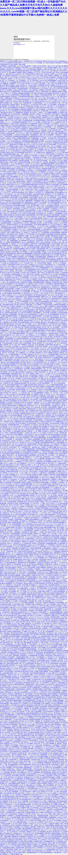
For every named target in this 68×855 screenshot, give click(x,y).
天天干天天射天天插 (8, 735)
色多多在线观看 (4, 665)
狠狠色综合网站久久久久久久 (32, 320)
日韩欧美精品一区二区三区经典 (27, 737)
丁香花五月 (10, 674)
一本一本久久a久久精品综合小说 (57, 468)
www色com (9, 641)
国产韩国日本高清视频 (47, 439)
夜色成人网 (23, 87)
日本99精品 (60, 431)
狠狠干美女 (6, 533)
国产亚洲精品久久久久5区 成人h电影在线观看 (49, 836)
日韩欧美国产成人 (33, 130)
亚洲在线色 (53, 511)
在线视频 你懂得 (50, 386)
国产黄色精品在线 (6, 638)
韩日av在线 (3, 452)
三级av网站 (26, 276)
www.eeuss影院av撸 (44, 580)
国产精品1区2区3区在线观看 (22, 730)
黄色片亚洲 (39, 215)
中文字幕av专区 (15, 549)
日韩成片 (2, 812)
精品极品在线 (11, 839)
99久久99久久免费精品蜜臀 (55, 644)
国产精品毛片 (49, 529)
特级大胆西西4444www (21, 796)
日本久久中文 (34, 381)
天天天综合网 (39, 346)
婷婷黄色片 (4, 79)
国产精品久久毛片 (44, 378)
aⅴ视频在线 (8, 851)
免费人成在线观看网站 (16, 617)
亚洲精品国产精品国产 (34, 695)
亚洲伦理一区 (50, 421)
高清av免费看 (31, 567)
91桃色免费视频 (43, 671)
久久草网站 (48, 702)
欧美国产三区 (57, 186)
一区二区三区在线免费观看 (24, 280)
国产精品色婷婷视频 (5, 516)
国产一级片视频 (7, 247)
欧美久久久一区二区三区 (12, 506)
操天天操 (43, 630)
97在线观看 (18, 237)
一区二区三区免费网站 (38, 557)
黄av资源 (65, 607)
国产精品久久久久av (44, 276)
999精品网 (3, 319)
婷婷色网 (59, 127)
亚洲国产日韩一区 (19, 849)
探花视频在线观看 (59, 593)
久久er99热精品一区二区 (9, 819)
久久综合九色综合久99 (24, 365)
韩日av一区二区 (30, 397)
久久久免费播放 (62, 540)
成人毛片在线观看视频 (58, 415)
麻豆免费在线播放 (43, 756)
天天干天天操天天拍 (16, 513)
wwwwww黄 (37, 245)
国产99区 (47, 617)
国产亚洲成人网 (7, 833)
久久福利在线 (34, 332)
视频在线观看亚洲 (47, 367)
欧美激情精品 (45, 370)
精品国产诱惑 (56, 763)
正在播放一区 (54, 428)
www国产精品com (39, 686)
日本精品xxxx (34, 540)
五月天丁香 (40, 173)
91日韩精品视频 (42, 690)
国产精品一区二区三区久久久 (58, 819)
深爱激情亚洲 (54, 236)
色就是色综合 (30, 758)
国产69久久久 (10, 710)
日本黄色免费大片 (13, 759)
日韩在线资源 (33, 644)
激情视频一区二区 (39, 292)
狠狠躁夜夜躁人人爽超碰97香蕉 (51, 716)
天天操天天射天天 (34, 412)
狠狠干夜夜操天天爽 (58, 441)
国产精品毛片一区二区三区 (42, 663)
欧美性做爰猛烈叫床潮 (55, 803)
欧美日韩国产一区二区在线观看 (20, 381)
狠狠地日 (61, 557)
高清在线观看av (9, 359)
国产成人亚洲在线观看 (19, 774)
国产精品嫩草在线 (60, 192)
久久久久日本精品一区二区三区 (38, 348)
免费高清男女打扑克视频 (16, 144)
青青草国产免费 (42, 444)
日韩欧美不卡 (59, 135)
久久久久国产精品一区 (41, 718)
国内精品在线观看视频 (13, 452)
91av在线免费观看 (24, 287)
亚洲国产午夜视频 (37, 474)
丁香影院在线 (10, 551)
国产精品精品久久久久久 (46, 713)
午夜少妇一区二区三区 (11, 328)
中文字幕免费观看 (53, 588)
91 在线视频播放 (14, 746)
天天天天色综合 (36, 168)
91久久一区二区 (5, 617)
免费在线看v (30, 748)
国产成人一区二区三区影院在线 (14, 553)
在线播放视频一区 (6, 244)
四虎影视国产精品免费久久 (43, 231)
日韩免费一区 (25, 644)
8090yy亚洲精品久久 (56, 687)
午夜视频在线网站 (49, 192)
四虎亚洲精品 (55, 695)
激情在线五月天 (61, 330)
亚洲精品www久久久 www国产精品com (32, 127)
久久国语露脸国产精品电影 (19, 431)
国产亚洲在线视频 (53, 506)
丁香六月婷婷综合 (33, 90)
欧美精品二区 (24, 85)
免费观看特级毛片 (46, 287)
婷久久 (62, 508)
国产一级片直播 (15, 642)
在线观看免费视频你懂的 (56, 612)
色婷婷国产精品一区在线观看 (10, 245)
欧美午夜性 (39, 400)
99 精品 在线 (44, 541)
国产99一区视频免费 (8, 730)
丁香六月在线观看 (30, 410)
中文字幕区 (18, 457)
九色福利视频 (24, 460)
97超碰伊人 (64, 798)
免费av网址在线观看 (61, 582)
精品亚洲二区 (18, 543)
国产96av (5, 352)
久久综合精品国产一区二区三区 (52, 221)
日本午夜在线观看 (41, 234)
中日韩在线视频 (47, 400)
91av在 (26, 218)
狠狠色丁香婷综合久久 (8, 455)
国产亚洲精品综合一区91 (8, 713)
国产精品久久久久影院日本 (15, 777)
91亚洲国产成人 (56, 405)
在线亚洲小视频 (6, 522)
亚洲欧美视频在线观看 (57, 384)
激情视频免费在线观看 (42, 449)
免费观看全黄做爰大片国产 (27, 413)
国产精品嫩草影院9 (39, 697)
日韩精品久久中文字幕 (60, 811)
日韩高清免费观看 (37, 316)
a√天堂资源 (44, 122)
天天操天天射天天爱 (54, 541)
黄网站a (29, 79)
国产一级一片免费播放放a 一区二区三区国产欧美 (41, 746)
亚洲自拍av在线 (29, 429)
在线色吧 (63, 215)
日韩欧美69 (53, 349)
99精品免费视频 (4, 397)
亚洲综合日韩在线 (39, 151)
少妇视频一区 (63, 710)
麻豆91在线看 (7, 577)
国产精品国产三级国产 (50, 654)
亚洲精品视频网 (39, 833)
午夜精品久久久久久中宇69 (36, 264)
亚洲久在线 (37, 743)
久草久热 (37, 91)
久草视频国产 (56, 745)
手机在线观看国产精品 (25, 799)
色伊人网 (2, 465)
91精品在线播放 (4, 607)
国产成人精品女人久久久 (56, 99)
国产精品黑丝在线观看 (17, 633)
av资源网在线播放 (41, 250)
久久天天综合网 (58, 107)
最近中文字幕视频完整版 (20, 545)
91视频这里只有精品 (19, 159)
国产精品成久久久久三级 (38, 365)
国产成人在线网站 (12, 650)
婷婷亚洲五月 (57, 521)
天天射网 (64, 466)
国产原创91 (24, 90)
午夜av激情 (21, 843)
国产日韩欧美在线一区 (47, 719)
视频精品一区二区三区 (34, 72)
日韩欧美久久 (60, 766)
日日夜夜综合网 (23, 317)
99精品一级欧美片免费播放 (24, 698)
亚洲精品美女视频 (20, 215)
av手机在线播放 (33, 197)
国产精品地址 (29, 159)
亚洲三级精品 (48, 705)
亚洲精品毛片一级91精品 (36, 460)
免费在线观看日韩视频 (37, 266)
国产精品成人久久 (53, 844)
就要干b (55, 400)
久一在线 (4, 764)
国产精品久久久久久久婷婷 (32, 630)
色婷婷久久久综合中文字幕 (22, 540)
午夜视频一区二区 (45, 835)
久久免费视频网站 (16, 742)
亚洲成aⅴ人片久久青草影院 (26, 718)
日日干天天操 (61, 101)
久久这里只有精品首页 (25, 791)
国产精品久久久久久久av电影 (8, 711)
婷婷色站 (36, 527)
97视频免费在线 (63, 588)
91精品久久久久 (16, 171)
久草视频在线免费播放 (18, 248)
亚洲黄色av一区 (29, 623)
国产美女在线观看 (21, 423)
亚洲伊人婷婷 (13, 162)
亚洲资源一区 (62, 495)
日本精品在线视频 (10, 386)
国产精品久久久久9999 (20, 117)
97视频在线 (64, 221)
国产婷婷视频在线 (57, 253)
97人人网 (33, 503)
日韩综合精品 (8, 136)
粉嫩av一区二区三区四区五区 (38, 674)
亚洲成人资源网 (62, 400)
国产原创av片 (19, 527)
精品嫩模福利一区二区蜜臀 (38, 138)
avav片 (46, 465)
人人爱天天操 (4, 759)
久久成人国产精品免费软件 (25, 295)
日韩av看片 (44, 497)
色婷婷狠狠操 (36, 439)
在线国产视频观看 (41, 567)
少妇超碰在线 (6, 612)
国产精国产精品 (36, 679)
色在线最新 (22, 261)
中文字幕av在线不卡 (30, 309)
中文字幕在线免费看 (50, 151)
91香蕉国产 (38, 727)
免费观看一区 (58, 75)
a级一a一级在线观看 (47, 205)
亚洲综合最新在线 (43, 710)
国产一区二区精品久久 (50, 362)
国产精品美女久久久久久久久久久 (58, 788)
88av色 (45, 769)
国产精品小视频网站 (54, 722)
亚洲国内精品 (49, 573)
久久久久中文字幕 (42, 823)
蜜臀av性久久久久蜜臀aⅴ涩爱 (60, 615)
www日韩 (40, 186)
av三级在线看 (6, 367)
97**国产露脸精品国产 (40, 809)
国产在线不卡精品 (25, 362)
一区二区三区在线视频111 (17, 163)
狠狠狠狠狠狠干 (28, 767)
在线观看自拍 (57, 705)
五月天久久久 (35, 546)
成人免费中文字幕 (41, 737)
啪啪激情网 (43, 641)
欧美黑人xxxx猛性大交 (29, 823)
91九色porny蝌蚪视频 (57, 703)
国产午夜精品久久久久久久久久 (18, 476)
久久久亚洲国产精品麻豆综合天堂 (10, 790)
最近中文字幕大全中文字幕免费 (11, 272)
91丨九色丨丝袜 (48, 186)
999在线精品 (17, 671)
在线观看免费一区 (49, 609)
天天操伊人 (40, 227)
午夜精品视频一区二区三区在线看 (35, 775)
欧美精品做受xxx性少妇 (38, 714)
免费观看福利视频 (59, 284)
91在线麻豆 (55, 596)
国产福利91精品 (32, 384)
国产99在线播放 (28, 527)
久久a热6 (56, 791)
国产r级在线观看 (26, 546)
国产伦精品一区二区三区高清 (31, 101)
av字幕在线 (41, 790)
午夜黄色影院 (43, 559)
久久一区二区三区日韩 (60, 109)
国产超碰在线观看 (62, 801)
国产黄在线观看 (25, 157)
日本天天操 (11, 372)
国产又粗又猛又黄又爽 (52, 780)
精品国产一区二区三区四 (47, 139)
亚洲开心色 (36, 66)
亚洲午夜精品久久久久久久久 (43, 359)
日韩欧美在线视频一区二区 (34, 681)
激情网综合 (48, 282)
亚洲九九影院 (8, 655)
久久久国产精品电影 (11, 753)
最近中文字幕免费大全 (22, 128)
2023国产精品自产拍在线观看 (11, 360)
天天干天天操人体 (62, 362)
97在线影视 (64, 176)
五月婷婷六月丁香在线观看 (56, 756)
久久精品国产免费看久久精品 (55, 823)
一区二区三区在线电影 (34, 370)
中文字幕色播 (64, 119)
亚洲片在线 (9, 559)
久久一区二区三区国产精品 (60, 822)
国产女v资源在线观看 (14, 114)
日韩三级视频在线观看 (14, 203)
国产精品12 (22, 573)
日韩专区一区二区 (43, 279)
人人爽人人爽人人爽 (51, 83)
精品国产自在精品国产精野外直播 (47, 540)
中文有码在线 (23, 687)
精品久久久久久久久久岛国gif (35, 75)
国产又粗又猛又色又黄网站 (24, 194)
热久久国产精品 (38, 221)
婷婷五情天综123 (44, 481)
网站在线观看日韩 (6, 549)
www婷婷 (21, 506)
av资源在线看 (45, 111)
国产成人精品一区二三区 (14, 449)
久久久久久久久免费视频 (35, 463)
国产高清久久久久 (14, 442)
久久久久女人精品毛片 (17, 708)
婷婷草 (29, 465)
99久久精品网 (34, 399)
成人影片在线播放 (54, 753)
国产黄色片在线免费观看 (10, 400)
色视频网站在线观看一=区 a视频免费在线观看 (18, 316)
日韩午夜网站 (62, 721)
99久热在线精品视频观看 (15, 415)
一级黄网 (60, 658)
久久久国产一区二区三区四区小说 (42, 767)
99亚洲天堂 (11, 750)
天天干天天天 (46, 317)
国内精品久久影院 (52, 590)
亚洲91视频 (50, 234)
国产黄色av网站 (26, 702)
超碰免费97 (33, 827)
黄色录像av (5, 314)
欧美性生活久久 (58, 573)
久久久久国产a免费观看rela (49, 743)
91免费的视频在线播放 (44, 244)
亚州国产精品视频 (49, 173)
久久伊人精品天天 (54, 111)
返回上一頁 (21, 44)
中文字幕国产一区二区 (31, 324)
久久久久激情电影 (25, 425)
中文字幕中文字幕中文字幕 (27, 231)
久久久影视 (48, 575)
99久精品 (50, 336)
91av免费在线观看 (58, 809)
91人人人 (51, 551)
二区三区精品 (17, 167)
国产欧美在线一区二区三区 (41, 159)
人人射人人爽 (35, 465)
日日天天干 (33, 657)
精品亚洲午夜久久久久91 (60, 367)
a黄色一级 (44, 200)
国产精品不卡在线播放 (57, 751)
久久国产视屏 (12, 734)
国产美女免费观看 (7, 628)
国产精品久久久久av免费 (34, 615)
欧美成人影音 (29, 433)
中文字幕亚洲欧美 (28, 524)
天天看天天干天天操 (28, 415)
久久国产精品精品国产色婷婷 (20, 226)
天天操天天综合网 (52, 130)
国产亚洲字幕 (50, 583)
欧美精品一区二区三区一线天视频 (11, 378)
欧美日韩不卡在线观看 (26, 420)
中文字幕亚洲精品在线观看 (29, 203)
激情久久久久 (54, 625)
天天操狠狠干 (30, 170)
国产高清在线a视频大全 (31, 577)
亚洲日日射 (41, 594)
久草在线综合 (34, 690)
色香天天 (55, 623)
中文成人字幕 (37, 301)
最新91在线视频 (20, 372)
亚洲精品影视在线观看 (20, 383)
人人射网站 (20, 666)
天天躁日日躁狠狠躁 (54, 671)
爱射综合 (44, 463)
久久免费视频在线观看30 (29, 449)
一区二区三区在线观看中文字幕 (52, 103)
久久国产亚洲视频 (7, 293)
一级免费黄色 (17, 532)
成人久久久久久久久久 (41, 354)
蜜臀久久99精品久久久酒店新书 (47, 431)
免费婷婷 (7, 745)
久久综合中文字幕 (43, 578)
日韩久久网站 (58, 740)
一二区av (35, 458)
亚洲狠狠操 (60, 678)
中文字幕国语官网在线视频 (21, 99)
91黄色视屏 (8, 258)
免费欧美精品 (8, 98)
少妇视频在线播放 (28, 835)
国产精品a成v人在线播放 (59, 285)
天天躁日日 (34, 535)
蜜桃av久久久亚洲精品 (36, 785)
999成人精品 (40, 207)
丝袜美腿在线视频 (7, 477)
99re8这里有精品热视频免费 (30, 195)
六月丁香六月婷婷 (54, 642)
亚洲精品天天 (4, 783)
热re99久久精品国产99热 (54, 141)
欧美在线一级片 (26, 392)
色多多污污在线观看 (8, 519)
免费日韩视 (47, 833)
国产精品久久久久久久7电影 (16, 489)
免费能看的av (57, 681)
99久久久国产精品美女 (40, 843)
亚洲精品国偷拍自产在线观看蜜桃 (20, 634)
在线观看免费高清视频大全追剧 (24, 815)
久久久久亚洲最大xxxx (17, 367)
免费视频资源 (26, 795)
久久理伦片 (58, 726)
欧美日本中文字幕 (45, 133)
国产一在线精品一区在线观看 (47, 577)
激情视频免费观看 (32, 852)
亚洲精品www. (26, 825)
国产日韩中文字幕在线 (46, 290)
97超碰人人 (5, 681)
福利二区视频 (11, 232)
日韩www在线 (37, 716)
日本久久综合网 (31, 227)
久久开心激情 (22, 397)
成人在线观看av (46, 618)
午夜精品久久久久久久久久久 (60, 548)
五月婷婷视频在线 (29, 706)
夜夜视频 (3, 852)
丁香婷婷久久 (30, 181)
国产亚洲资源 (46, 245)
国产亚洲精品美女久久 (59, 277)
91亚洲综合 (5, 476)
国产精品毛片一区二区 (19, 428)
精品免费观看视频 (49, 652)
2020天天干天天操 (35, 497)
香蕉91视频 (33, 532)
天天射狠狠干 (37, 569)
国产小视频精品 (22, 344)
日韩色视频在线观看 (25, 647)
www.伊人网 (43, 80)
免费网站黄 (3, 674)
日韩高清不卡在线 (8, 340)
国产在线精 (24, 626)
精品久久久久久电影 (14, 748)
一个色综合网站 (35, 157)
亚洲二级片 (39, 410)
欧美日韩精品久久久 (50, 264)
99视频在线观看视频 (35, 719)
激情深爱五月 (39, 352)
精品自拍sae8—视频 (11, 737)
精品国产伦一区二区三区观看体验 (54, 194)
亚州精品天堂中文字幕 (40, 336)
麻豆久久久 (51, 122)
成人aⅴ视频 (20, 772)
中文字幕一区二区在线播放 (26, 743)
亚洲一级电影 (38, 357)
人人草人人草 (13, 820)
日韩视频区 (9, 767)
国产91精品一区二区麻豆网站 (60, 807)
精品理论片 (30, 402)
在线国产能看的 (14, 197)
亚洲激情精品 (18, 421)
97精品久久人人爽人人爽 (50, 218)
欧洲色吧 (26, 112)
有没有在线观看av (10, 288)
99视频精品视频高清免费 (24, 138)
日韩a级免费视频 (29, 529)
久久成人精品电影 (31, 662)
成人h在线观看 (6, 732)
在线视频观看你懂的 (51, 543)
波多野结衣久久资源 (59, 489)
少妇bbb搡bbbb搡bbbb (44, 535)
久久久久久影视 (9, 157)
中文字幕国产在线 (5, 609)
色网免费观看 (30, 346)
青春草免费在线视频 (32, 147)
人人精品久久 (32, 588)
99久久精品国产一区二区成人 (51, 851)
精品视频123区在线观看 (57, 569)
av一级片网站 (23, 354)
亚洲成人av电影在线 (8, 694)
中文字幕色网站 (30, 234)
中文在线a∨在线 (25, 272)
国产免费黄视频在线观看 (24, 804)
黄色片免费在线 (31, 590)
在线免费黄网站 (63, 694)
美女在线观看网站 (20, 485)
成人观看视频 (23, 240)
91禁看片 (34, 543)
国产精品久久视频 (34, 303)
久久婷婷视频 (11, 170)
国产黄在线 (39, 309)
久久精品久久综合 (11, 260)
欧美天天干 (47, 178)
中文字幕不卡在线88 (6, 171)
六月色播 (37, 541)
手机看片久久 (64, 711)
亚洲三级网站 (23, 250)
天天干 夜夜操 (28, 439)
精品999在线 (15, 292)
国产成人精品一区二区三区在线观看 (24, 570)
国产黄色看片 (17, 67)
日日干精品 (9, 484)
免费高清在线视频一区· (31, 580)
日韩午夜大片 (27, 349)
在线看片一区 (48, 392)
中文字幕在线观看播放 (51, 360)
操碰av (47, 549)
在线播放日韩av (51, 801)
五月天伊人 (56, 392)
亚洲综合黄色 (20, 819)
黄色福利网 (11, 657)
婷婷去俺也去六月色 (14, 679)
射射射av (34, 79)
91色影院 (50, 809)
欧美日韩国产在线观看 (38, 386)
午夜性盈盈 (42, 83)
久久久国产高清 (41, 203)
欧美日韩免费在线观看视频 (40, 179)
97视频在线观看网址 (25, 759)
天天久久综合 (52, 839)
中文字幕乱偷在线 (27, 614)
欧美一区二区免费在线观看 (26, 663)
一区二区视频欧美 (20, 352)
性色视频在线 (39, 604)
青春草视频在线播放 (38, 282)
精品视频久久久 (36, 452)
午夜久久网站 (56, 546)
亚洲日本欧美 (50, 120)
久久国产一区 (61, 533)
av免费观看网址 (46, 517)
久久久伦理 (14, 823)
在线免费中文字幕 (40, 417)
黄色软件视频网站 (27, 565)
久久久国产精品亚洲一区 (56, 729)
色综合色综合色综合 (62, 368)
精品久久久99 (51, 66)
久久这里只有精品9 (7, 67)
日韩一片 (62, 392)
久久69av (27, 793)
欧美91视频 (50, 593)
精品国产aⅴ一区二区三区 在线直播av (47, 796)
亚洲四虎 (61, 373)
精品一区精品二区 (60, 633)
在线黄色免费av (23, 601)
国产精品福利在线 (26, 714)
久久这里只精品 (11, 332)
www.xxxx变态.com (33, 692)
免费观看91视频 (53, 572)
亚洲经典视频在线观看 (9, 154)
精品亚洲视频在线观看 (32, 477)
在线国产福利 (56, 830)
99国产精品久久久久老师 (13, 465)
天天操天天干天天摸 (43, 391)
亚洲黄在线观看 (57, 754)
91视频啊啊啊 (25, 114)
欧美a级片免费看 (20, 181)
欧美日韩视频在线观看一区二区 (22, 205)
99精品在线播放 (11, 405)
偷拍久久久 (22, 147)
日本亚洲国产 (49, 775)
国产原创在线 (64, 716)
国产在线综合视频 (21, 364)
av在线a (59, 817)
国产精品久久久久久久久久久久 (24, 722)
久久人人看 (16, 807)
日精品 (7, 317)
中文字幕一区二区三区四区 (32, 163)
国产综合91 (63, 317)
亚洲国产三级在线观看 (49, 474)
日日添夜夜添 (30, 284)
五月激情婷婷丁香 (63, 636)
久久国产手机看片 (15, 123)
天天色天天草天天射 (28, 833)
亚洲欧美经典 (49, 564)
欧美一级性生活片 (20, 429)
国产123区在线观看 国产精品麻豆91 (46, 356)
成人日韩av (33, 112)
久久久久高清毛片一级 (43, 87)
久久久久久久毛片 (13, 473)
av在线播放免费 (32, 655)
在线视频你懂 (50, 634)
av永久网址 (44, 407)
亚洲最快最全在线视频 (62, 650)
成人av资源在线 (6, 381)
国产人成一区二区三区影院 (12, 413)
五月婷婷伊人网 (39, 525)
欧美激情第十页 (14, 287)
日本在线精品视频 (7, 343)
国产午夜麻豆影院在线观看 (10, 663)
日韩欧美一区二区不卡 (18, 191)
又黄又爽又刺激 (38, 652)
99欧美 (6, 125)
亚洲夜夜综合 (25, 532)
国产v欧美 (65, 835)
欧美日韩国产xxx (13, 718)
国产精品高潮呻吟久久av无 (33, 774)
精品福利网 (12, 636)
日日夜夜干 (21, 328)
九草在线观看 (29, 694)
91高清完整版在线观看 (11, 660)
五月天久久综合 (13, 344)
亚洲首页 (64, 82)
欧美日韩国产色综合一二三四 (56, 578)
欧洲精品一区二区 (51, 676)
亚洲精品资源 (25, 751)
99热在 (21, 823)
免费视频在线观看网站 (24, 93)
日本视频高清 (52, 545)
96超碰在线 (39, 461)
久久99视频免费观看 (50, 849)
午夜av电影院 (57, 852)
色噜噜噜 (10, 301)
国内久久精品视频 (16, 825)
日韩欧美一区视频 (49, 74)
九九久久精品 (10, 388)
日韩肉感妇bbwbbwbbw (29, 682)
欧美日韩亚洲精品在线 (18, 202)
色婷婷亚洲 (21, 753)
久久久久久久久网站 (46, 814)
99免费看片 (13, 83)
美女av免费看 (21, 498)
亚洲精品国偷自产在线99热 (60, 229)
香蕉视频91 (32, 226)
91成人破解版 (57, 698)
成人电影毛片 (11, 357)
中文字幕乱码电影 (54, 449)
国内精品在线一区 (22, 771)
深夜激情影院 (40, 654)
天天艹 (29, 389)
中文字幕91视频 (21, 493)
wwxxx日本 (3, 384)
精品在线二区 (36, 642)
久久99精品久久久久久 (44, 189)
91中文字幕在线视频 (35, 703)
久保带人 (64, 724)
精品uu (65, 606)
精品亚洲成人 (10, 99)
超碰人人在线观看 (17, 727)
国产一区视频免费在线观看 (50, 216)
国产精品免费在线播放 (33, 247)
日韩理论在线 (40, 806)
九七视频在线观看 (38, 722)
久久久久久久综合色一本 (32, 606)
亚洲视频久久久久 (15, 474)
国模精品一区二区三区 (8, 436)
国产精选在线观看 (32, 423)
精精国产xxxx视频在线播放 (29, 391)
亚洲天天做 (24, 466)
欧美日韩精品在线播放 (8, 453)
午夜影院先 (51, 516)
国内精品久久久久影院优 (36, 521)
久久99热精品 (60, 417)
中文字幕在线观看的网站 (31, 633)
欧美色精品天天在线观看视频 (52, 215)
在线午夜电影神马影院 (13, 384)
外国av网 (45, 162)
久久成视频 (26, 505)
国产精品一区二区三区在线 (30, 119)
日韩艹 (49, 513)
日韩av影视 (59, 598)
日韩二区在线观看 (16, 738)
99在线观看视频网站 (19, 458)
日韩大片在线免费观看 (13, 109)
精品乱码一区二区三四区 (54, 559)
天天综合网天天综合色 (12, 234)
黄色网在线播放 (31, 787)
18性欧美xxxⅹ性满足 (19, 207)
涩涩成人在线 (24, 360)
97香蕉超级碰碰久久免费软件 (23, 689)
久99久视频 (24, 602)
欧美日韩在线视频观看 (32, 428)
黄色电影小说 (4, 505)
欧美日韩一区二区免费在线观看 (28, 780)
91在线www (11, 761)
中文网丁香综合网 (46, 72)
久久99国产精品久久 (46, 229)
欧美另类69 (13, 280)
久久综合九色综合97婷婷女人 (30, 378)
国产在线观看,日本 (28, 417)
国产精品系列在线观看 (18, 577)
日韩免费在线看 (28, 530)
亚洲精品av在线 (40, 152)
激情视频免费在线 (49, 841)
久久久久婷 (43, 798)
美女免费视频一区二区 (34, 317)
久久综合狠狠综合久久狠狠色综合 (12, 119)
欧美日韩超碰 (64, 634)
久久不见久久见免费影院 (20, 670)
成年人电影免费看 (63, 349)
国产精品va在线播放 (54, 434)
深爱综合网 (14, 612)
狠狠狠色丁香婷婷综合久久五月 (45, 117)
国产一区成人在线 (6, 498)
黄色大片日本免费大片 (46, 732)
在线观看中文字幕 (55, 779)
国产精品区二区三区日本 (54, 195)
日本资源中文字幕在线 (27, 336)
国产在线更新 (27, 599)
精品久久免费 (58, 469)
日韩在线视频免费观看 (57, 269)
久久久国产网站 (44, 77)
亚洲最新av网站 (46, 253)
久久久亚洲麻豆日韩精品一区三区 (53, 227)
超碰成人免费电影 (27, 482)
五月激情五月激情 (5, 610)
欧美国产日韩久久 (5, 782)
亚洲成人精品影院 (37, 343)
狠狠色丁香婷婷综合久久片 (45, 489)
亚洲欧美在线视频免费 (6, 583)
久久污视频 (6, 308)
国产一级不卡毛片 (46, 320)
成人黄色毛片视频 (16, 490)
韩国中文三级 (29, 498)
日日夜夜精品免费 (27, 120)
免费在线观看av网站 (50, 514)
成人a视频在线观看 (32, 199)
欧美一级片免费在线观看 (55, 492)
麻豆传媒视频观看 (47, 681)
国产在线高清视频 (43, 482)
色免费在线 (33, 272)
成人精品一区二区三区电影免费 (47, 147)
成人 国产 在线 (11, 319)
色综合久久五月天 (5, 508)
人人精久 (38, 210)
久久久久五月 (64, 205)
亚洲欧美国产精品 (46, 405)
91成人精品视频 (39, 344)
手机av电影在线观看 (10, 567)
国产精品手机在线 (52, 641)
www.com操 (18, 665)
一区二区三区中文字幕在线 (7, 149)
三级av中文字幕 (53, 815)
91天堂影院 (22, 77)
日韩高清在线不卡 (59, 268)
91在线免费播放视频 (49, 389)
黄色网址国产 (22, 284)
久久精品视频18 (24, 277)
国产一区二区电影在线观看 (55, 237)
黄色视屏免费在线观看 (30, 553)
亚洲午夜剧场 (12, 88)
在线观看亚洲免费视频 (34, 296)
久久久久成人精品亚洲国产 (24, 66)
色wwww (37, 434)
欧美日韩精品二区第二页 (7, 368)
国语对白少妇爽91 (55, 364)
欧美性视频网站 (31, 562)
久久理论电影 (34, 559)
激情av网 (38, 466)
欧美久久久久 (22, 373)
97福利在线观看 (26, 575)
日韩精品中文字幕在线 (55, 465)
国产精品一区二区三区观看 (26, 721)
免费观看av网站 (48, 553)
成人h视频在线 (35, 394)
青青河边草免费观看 (40, 258)
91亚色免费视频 (23, 197)
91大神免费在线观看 (13, 261)
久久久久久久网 (37, 484)
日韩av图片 (10, 530)
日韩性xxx (57, 426)
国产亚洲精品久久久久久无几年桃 (25, 319)
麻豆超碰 (57, 634)
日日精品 (15, 343)
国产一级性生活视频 (16, 702)
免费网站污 (40, 69)
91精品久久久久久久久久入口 (27, 745)
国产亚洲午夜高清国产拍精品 (31, 421)
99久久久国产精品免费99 (14, 541)
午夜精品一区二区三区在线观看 (34, 239)
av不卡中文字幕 (23, 471)
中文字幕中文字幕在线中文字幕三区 (17, 402)
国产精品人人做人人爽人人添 (60, 242)
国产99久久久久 (10, 554)
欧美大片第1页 (19, 309)
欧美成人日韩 (36, 764)
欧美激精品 (53, 77)
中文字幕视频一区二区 (52, 365)
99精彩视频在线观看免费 (48, 163)
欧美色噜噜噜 (60, 602)
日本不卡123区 (55, 247)
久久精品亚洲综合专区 (18, 604)
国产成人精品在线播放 (32, 493)
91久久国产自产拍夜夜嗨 (25, 312)
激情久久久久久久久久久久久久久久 (34, 617)
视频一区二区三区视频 (53, 798)
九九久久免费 (15, 638)
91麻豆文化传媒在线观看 (9, 771)
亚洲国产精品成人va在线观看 (38, 607)
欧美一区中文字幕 (31, 261)
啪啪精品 (43, 131)
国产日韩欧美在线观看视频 (8, 364)
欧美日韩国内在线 (5, 514)
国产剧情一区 (40, 192)
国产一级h (34, 98)
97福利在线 (16, 729)
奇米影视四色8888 (35, 830)
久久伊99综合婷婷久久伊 (21, 388)
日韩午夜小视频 (4, 280)
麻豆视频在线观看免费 (55, 614)
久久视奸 (26, 178)
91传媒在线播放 (58, 117)
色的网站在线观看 (16, 522)
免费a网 (5, 344)
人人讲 (15, 804)
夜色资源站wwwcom (54, 322)
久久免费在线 (57, 290)
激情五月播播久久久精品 (28, 549)
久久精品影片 (14, 509)
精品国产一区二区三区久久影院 (23, 340)
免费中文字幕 (47, 351)
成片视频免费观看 (27, 738)
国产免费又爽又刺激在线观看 (47, 650)
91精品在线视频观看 (30, 146)
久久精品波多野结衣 (17, 223)
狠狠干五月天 (51, 598)
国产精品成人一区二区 (7, 426)
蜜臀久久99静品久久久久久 (9, 295)
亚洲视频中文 (25, 646)
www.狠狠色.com (34, 338)
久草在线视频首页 (60, 719)
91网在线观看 (37, 253)
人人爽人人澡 (4, 282)
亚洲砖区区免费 (50, 154)
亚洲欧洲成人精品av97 (46, 412)
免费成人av (58, 487)
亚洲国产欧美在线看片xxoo (11, 573)
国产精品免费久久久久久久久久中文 (53, 601)
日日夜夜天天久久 (55, 481)
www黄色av (59, 258)
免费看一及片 (10, 219)
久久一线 (37, 405)
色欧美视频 (14, 373)
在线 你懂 (60, 157)
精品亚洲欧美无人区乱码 (16, 599)
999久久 (36, 835)
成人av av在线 (15, 514)
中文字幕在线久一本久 (10, 194)
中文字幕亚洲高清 (18, 404)
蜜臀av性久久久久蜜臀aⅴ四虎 (26, 561)
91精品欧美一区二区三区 (23, 216)
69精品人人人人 (18, 530)
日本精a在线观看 (43, 453)
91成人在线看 (13, 322)
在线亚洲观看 (4, 593)
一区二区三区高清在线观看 (35, 609)
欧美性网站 (53, 312)
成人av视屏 (5, 325)
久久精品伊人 (30, 333)
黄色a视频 (5, 115)
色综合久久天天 (7, 500)
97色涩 (17, 85)
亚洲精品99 (50, 567)
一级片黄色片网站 (52, 138)
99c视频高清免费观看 (6, 404)
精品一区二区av (49, 149)
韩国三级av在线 (48, 69)
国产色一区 (5, 72)
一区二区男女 (31, 250)
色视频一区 (60, 718)
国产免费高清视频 (42, 588)
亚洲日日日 (6, 461)
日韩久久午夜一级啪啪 (28, 525)
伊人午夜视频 (6, 311)
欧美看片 (39, 223)
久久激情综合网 (26, 543)
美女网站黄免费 (19, 847)
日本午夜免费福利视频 (26, 484)
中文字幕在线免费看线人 (7, 135)
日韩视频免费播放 (16, 533)
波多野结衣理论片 (7, 428)
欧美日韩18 (41, 184)
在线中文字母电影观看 (29, 666)
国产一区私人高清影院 (31, 753)
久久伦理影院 (22, 594)
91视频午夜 (63, 780)
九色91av (41, 381)
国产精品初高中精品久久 (15, 798)
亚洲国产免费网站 (10, 437)
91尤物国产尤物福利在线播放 (32, 131)
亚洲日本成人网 (9, 682)
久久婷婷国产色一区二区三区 (37, 811)
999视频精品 (42, 396)
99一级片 (24, 396)
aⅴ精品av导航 (17, 90)
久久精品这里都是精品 (26, 151)
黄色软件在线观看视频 (60, 538)
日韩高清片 (65, 300)
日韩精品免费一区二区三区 (52, 790)
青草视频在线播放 (38, 689)
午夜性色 (65, 726)
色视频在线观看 (37, 300)
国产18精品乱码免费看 (55, 159)
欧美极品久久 (28, 308)
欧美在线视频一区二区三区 (54, 98)
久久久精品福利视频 (5, 221)
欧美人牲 (42, 825)
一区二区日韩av (42, 644)
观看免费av (37, 772)
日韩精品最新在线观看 (8, 847)
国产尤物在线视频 (57, 450)
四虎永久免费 (51, 843)
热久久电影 (57, 734)
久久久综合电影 (62, 782)
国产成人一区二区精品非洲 (13, 327)
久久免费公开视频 (51, 447)
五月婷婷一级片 (22, 370)
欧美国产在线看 (22, 227)
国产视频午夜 (22, 787)
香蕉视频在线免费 (14, 282)
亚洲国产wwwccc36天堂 (51, 191)
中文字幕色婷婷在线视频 (39, 308)
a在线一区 (32, 388)
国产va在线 (39, 745)
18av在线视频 (55, 119)
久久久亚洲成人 (24, 690)
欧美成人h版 (26, 559)
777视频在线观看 (61, 463)
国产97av (59, 338)
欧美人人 (17, 466)
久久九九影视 (33, 796)
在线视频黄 (3, 66)
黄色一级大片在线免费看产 (47, 135)
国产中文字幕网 (54, 255)
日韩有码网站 (44, 91)
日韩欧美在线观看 (32, 573)
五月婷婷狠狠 (62, 543)
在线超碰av (15, 726)
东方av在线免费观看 (26, 452)
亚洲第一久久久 (19, 356)
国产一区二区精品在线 (53, 444)
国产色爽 (59, 511)
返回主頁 (16, 44)
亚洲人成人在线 (58, 567)
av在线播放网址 (41, 341)
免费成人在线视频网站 (50, 471)
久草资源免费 (64, 272)
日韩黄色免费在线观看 (25, 764)
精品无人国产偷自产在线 (16, 505)
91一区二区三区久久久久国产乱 (28, 586)
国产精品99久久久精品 (46, 708)
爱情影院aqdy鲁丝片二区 (14, 224)
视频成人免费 (4, 120)
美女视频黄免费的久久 (30, 779)
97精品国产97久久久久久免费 (10, 630)
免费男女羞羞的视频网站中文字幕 (34, 519)
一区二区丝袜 (52, 160)
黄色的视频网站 (18, 434)
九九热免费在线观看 (15, 817)
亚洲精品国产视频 (33, 167)
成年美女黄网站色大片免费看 (26, 660)
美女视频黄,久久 (62, 396)
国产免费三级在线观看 (37, 93)
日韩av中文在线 (26, 513)
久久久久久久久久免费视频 (25, 716)
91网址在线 (40, 553)
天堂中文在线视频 (35, 322)
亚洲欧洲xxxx (23, 107)
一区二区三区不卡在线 (42, 226)
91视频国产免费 (29, 604)
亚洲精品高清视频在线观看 (14, 700)
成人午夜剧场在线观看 (52, 333)
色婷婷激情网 (61, 183)
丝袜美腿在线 (19, 445)
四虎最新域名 (10, 644)
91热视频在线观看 (5, 373)
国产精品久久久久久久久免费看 (31, 798)
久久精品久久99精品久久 (51, 413)
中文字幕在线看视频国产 (55, 610)
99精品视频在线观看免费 (59, 189)
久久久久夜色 (49, 155)
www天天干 (39, 490)
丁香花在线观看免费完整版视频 (44, 570)
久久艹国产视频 (30, 352)
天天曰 (34, 738)
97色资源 (4, 798)
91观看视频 (5, 322)
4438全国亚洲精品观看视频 (19, 122)
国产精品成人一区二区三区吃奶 (29, 790)
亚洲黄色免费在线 (7, 774)
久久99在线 (3, 541)
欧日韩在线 (61, 804)
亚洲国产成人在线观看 (40, 202)
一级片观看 (10, 117)
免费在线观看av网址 (12, 211)
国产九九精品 (14, 77)
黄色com (64, 404)
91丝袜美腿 (56, 388)
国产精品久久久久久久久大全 (13, 391)
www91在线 (18, 437)
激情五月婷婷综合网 (53, 170)
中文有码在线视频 (28, 686)
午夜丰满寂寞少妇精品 (41, 610)
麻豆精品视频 (55, 537)
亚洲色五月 (21, 487)
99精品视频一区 (28, 639)
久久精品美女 (64, 170)
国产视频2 (13, 609)
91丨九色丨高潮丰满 (57, 187)
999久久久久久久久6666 (32, 77)
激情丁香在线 (7, 409)
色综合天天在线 (51, 678)
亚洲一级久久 (16, 277)
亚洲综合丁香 (53, 279)
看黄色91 (55, 352)
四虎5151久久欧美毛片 (15, 74)
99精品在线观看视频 (36, 548)
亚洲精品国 (61, 218)
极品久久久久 (48, 686)
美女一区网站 (38, 601)
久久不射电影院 (51, 128)
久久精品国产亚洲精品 (47, 626)
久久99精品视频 (33, 376)
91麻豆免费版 (35, 139)
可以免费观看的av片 (10, 338)
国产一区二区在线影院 (8, 80)
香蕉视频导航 (51, 319)
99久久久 (13, 461)
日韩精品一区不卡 (5, 130)
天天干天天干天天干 (26, 492)
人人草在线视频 (29, 788)
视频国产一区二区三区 (53, 263)
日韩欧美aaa (5, 513)
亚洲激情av (21, 256)
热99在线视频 (31, 213)
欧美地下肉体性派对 (28, 551)
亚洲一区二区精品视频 (51, 646)
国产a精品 (65, 465)
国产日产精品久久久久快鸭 (26, 668)
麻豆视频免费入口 (62, 737)
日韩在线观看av (47, 689)
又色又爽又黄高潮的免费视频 (40, 183)
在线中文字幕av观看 (44, 123)
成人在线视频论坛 (22, 463)
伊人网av (29, 168)
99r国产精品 (54, 636)
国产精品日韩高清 (19, 410)
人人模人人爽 (43, 195)
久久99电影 (41, 155)
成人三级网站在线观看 (30, 444)
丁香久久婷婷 (20, 606)
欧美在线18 (41, 384)
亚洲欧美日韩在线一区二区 (50, 410)
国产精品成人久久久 (48, 469)
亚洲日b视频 (54, 764)
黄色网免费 (31, 726)
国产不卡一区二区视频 (34, 122)
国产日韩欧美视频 (37, 851)
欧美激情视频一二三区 (50, 127)
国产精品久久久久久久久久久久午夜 (18, 115)
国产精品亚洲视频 (60, 742)
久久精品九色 (42, 565)
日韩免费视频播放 (52, 80)
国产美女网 (58, 505)
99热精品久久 (63, 620)
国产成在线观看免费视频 (36, 218)
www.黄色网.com (16, 346)
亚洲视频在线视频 (30, 812)
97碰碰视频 (41, 458)
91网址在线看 (49, 734)
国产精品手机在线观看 (54, 288)
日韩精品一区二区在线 (47, 252)
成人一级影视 (42, 447)
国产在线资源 (54, 71)
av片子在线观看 (15, 732)
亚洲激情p (35, 650)
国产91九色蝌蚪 (39, 758)
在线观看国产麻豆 (22, 501)
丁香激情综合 (57, 308)
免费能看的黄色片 (18, 131)
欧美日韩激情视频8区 (62, 167)
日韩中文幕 (31, 344)
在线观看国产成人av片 (56, 210)
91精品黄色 (18, 300)
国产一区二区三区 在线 (8, 128)
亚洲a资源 (22, 775)
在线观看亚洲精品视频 (48, 777)
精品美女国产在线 (39, 705)
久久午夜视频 (31, 117)
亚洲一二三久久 (4, 333)
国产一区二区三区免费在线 (29, 522)
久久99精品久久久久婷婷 (38, 676)
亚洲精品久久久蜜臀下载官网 (23, 386)
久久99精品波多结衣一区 (30, 341)
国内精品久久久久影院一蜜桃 (50, 115)
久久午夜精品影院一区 (59, 649)
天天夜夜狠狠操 (45, 232)
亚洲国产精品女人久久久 (9, 666)
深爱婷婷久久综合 (31, 831)
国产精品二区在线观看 (13, 780)
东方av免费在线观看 (23, 322)
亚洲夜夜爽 (11, 722)
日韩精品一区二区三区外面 (49, 533)
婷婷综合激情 (48, 846)
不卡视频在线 (62, 506)
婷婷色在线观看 (48, 525)
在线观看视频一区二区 (46, 754)
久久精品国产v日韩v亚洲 (25, 650)
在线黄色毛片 (43, 473)
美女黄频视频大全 (58, 767)
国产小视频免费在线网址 (20, 822)
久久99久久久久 (6, 192)
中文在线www (35, 425)
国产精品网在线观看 (33, 476)
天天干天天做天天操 (41, 724)
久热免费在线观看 (10, 689)
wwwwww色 (17, 565)
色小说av (29, 658)
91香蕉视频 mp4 (37, 698)
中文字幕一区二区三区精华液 (52, 375)
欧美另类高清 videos (59, 655)
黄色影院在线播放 (25, 95)
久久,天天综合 (21, 83)
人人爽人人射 (7, 639)
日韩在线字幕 (44, 434)
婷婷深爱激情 (32, 455)
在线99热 (33, 389)
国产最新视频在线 (19, 580)
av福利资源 (4, 652)
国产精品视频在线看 (10, 253)
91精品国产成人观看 (62, 77)
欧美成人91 (64, 402)
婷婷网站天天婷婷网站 (45, 90)
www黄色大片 (25, 607)
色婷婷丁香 (13, 216)
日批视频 (47, 236)
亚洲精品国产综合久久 (37, 143)
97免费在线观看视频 (30, 649)
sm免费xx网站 (25, 673)
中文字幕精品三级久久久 (43, 787)
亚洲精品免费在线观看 (12, 471)
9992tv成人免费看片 (26, 679)
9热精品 (12, 271)
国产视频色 (34, 817)
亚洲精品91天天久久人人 (11, 743)
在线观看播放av (34, 135)
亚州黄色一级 (54, 721)
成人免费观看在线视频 (55, 91)
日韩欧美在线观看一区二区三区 (22, 598)
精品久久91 (19, 106)
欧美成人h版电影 (40, 501)
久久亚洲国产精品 (48, 316)
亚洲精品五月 (36, 111)
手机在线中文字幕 (23, 314)
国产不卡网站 (12, 606)
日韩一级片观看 (34, 634)
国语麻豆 (39, 367)
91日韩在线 (50, 607)
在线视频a (57, 551)
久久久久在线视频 (54, 710)
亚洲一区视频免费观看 (25, 103)
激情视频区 (16, 655)
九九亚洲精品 (18, 740)
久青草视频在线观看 (40, 256)
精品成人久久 (34, 756)
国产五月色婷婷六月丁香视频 (55, 630)
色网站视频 (3, 324)
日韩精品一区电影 (11, 138)
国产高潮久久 (40, 418)
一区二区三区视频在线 (53, 203)
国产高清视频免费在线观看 (53, 260)
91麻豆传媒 (8, 692)
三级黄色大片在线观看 (43, 562)
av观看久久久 (49, 811)
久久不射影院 (16, 221)
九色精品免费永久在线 (20, 296)
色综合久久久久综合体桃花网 (10, 647)
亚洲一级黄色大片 (30, 192)
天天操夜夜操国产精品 (59, 686)
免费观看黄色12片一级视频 (55, 485)
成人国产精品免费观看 (43, 383)
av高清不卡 (40, 211)
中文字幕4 (43, 219)
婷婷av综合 (14, 365)
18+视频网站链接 (22, 405)
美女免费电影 (58, 820)
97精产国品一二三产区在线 (39, 513)
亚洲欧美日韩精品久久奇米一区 (38, 128)
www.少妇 (18, 436)
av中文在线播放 (24, 827)
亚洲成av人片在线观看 (11, 787)
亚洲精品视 (63, 255)
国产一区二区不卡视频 (49, 368)
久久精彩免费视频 (37, 103)
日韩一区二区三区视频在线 (54, 199)
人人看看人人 (41, 112)
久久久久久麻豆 (41, 98)
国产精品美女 (64, 280)
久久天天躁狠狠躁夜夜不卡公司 (45, 268)
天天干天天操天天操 (26, 474)
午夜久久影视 (58, 586)
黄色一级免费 (25, 189)
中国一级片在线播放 (59, 529)
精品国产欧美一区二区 (23, 537)
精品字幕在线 (56, 535)
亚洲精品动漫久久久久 (29, 268)
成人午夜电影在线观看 (51, 67)
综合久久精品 (18, 120)
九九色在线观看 (61, 264)
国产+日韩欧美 (15, 420)
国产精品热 (55, 575)
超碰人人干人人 (40, 373)
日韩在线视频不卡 (38, 312)
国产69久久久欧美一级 (40, 678)
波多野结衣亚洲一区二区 (38, 759)
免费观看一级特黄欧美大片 (60, 261)
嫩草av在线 (45, 429)
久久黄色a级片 (59, 458)
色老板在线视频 (10, 527)
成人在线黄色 (60, 828)
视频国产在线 (61, 471)
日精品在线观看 (49, 742)
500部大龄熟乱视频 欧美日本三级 (9, 799)
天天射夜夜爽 (4, 636)
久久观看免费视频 (13, 354)
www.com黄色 (58, 149)
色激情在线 (48, 242)
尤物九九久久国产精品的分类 (16, 788)
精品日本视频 (16, 290)
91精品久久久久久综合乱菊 (32, 407)
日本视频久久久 (57, 708)
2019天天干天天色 (35, 751)
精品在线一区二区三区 (41, 402)
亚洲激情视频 (23, 514)
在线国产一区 (49, 591)
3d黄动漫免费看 (54, 317)
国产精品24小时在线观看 (22, 453)
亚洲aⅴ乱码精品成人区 (22, 348)
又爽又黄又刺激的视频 (54, 348)
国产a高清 (4, 370)
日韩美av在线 (42, 199)
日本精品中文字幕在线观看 (13, 127)
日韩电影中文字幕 (60, 122)
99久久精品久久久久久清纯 (15, 266)
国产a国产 (23, 732)
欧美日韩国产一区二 (15, 447)
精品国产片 (10, 564)
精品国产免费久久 (16, 104)
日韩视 (33, 575)
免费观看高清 (19, 112)
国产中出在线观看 (52, 493)
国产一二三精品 (40, 549)
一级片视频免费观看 (33, 481)
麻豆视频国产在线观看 (15, 72)
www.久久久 (4, 301)
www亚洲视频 (24, 746)
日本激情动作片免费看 (26, 282)
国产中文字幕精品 (45, 606)
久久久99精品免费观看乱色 (9, 562)
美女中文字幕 (63, 247)
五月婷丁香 (19, 750)
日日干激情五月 (29, 469)
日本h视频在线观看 (58, 357)
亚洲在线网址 (42, 633)
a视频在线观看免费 (8, 215)
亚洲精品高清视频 (54, 280)
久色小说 (63, 758)
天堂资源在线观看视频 (34, 229)
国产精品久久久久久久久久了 (32, 293)
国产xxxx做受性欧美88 (9, 399)
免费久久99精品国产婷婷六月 (48, 338)
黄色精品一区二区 (5, 844)
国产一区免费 (18, 551)
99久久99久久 (31, 466)
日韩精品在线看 (53, 429)
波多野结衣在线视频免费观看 (25, 253)
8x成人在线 (45, 82)
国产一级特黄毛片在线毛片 (39, 598)
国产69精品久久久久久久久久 (17, 681)
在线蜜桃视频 (13, 314)
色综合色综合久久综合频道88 (19, 130)
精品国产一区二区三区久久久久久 (17, 79)
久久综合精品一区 (5, 738)
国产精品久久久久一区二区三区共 (40, 625)
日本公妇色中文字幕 (17, 178)
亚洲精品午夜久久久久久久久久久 (53, 500)
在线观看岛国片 (19, 179)
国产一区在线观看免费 (8, 582)
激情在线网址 (17, 208)
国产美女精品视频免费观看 (38, 437)
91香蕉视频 (28, 255)
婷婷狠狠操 (47, 758)
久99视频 (58, 82)
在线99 (42, 465)
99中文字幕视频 (48, 352)
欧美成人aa (31, 545)
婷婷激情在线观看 (47, 168)
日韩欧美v (28, 441)
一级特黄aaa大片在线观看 (30, 155)
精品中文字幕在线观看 (25, 211)
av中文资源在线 (34, 807)
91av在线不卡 (58, 418)
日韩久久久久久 (45, 71)
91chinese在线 (4, 602)
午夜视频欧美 (53, 226)
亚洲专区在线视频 (61, 843)
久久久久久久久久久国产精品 (38, 277)
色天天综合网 (4, 718)
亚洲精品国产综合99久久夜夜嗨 (46, 85)
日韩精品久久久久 (30, 806)
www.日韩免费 (24, 303)
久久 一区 (40, 620)
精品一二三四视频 (54, 370)
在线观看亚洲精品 (53, 497)
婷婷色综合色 (16, 492)
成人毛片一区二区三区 (59, 168)
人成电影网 (43, 380)
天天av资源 (53, 828)
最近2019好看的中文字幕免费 (51, 711)
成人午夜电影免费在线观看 (9, 312)
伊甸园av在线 (51, 131)
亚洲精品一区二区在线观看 (31, 708)
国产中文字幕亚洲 (34, 803)
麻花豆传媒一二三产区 (30, 761)
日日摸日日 (64, 779)
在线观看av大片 (9, 429)
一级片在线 (64, 457)
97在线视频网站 (43, 399)
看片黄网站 (41, 655)
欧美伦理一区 (37, 533)
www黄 (8, 133)
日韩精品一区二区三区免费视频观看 (49, 314)
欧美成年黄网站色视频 (12, 586)
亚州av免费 (8, 292)
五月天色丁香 (53, 183)
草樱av (46, 722)
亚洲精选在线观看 (43, 328)
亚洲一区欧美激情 (54, 508)
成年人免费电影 (22, 325)
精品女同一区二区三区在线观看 (56, 657)
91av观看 (33, 612)
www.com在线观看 (5, 578)
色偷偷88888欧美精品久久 (45, 670)
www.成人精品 (62, 80)
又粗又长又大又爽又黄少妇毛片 (9, 468)
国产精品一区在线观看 (43, 208)
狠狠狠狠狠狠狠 (18, 143)
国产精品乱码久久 (36, 517)
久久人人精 (24, 176)
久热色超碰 (61, 549)
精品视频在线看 (45, 636)
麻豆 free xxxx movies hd (30, 144)
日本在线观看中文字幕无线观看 (12, 482)
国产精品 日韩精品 (50, 594)
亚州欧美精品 (41, 573)
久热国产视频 (41, 591)
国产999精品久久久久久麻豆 (12, 596)
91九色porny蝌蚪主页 (52, 673)
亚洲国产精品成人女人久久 (13, 184)
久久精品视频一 (47, 460)
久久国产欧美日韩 (18, 641)
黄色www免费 (28, 583)
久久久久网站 (4, 590)
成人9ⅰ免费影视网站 (12, 240)
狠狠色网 (12, 665)
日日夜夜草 (58, 173)
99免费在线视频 (55, 758)
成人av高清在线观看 (17, 639)
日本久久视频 (52, 718)
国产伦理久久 (19, 511)
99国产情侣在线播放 (23, 556)
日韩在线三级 (30, 274)
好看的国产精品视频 (44, 311)
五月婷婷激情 (64, 250)
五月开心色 (33, 208)
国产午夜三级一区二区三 (48, 293)
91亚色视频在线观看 (15, 82)
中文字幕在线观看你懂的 (42, 668)
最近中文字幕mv (51, 258)
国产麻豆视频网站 (53, 694)
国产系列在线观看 (43, 753)
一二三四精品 (41, 532)
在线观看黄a (37, 200)
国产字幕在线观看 (8, 849)
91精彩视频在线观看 (8, 304)
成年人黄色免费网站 (48, 785)
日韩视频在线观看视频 (37, 441)
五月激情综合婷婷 (28, 300)
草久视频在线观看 (18, 285)
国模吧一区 (30, 292)
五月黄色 (52, 245)
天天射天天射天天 (29, 434)
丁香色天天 (18, 769)
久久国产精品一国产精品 (7, 540)
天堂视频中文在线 (53, 453)
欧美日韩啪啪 (63, 663)
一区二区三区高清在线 (19, 477)
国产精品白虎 (31, 240)
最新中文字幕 (23, 726)
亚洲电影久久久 (60, 356)
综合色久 (31, 115)
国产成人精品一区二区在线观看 (48, 104)
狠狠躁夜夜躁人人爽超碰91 (49, 479)
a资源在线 (32, 114)
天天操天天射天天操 (59, 570)
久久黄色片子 (25, 208)
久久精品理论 (54, 208)
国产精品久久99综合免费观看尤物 (11, 751)
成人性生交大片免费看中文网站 (42, 639)
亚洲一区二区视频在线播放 (59, 332)
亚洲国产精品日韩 (37, 340)
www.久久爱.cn (4, 721)
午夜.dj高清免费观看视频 (49, 679)
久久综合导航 (7, 277)
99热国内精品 (8, 279)
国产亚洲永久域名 (30, 847)
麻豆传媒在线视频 (36, 252)
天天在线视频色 (50, 759)
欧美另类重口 (43, 66)
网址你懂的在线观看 (35, 327)
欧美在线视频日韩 (13, 107)
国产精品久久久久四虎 (35, 618)
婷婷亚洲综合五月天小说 (11, 200)
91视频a (42, 505)
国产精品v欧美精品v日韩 (10, 615)
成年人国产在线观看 (27, 533)
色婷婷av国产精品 (57, 282)
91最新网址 (43, 335)
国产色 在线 (61, 530)
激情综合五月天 (31, 836)
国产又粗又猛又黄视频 (31, 328)
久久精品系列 (28, 330)
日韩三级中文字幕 (61, 181)
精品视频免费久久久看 (50, 165)
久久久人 (47, 384)
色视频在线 (15, 160)
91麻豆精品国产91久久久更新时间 (19, 703)
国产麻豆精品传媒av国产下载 (42, 295)
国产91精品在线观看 (41, 319)
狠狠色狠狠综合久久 (16, 195)
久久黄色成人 (8, 208)
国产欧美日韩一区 (56, 276)
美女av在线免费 (63, 497)
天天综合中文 (31, 654)
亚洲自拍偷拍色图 (40, 734)
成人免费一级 (40, 700)
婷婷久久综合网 (39, 284)
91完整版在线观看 (22, 782)
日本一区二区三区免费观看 (35, 763)
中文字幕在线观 (13, 125)
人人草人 (33, 793)
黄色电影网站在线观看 (17, 320)
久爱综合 (38, 665)
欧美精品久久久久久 (28, 727)
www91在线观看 (21, 593)
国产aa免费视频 (29, 256)
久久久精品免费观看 (17, 706)
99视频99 (13, 782)
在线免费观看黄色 (17, 524)
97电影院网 (32, 136)
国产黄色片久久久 (40, 748)
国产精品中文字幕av (51, 532)
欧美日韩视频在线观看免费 (37, 673)
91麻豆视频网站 (62, 197)
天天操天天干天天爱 (45, 692)
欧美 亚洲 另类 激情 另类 (19, 199)
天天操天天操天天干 (55, 300)
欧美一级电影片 (30, 373)
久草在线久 (3, 232)
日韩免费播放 (59, 213)
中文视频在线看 (33, 123)
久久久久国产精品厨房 (37, 362)
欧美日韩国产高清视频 (26, 841)
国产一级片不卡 (44, 511)
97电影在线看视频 (30, 210)
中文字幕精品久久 (25, 252)
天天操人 (31, 357)
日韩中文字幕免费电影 (48, 452)
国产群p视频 (42, 647)
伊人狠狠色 (38, 556)
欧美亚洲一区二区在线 (34, 626)
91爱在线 (8, 69)
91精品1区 (49, 277)
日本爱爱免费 (41, 543)
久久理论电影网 (59, 759)
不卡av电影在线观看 (62, 503)
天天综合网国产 (29, 506)
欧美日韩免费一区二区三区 (31, 445)
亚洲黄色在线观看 (21, 389)
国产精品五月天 (60, 545)
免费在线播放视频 (31, 215)
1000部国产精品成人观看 (7, 152)
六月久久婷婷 (58, 171)
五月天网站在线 (7, 804)
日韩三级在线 (19, 271)
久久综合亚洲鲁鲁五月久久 (7, 622)
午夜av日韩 (44, 298)
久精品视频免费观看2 (20, 658)
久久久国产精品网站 (45, 807)
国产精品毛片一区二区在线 (27, 729)
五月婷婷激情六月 (41, 213)
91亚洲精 (37, 274)
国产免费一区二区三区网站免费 (56, 106)
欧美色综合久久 (25, 104)
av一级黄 (5, 74)
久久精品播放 (58, 146)
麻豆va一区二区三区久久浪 (12, 336)
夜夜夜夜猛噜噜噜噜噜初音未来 (37, 638)
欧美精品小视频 (45, 255)
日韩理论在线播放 (60, 335)
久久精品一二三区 (44, 599)
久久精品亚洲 (7, 775)
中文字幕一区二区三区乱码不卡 (46, 79)
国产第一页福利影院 (50, 806)
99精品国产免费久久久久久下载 (38, 237)
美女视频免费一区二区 (29, 457)
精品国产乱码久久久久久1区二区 (45, 136)
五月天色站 (43, 493)
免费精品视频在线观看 (39, 330)
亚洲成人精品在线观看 (54, 402)
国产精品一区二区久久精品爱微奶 (9, 111)
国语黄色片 (31, 354)
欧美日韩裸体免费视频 (29, 418)
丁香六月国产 (34, 276)
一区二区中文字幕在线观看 (57, 383)
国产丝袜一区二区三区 (11, 561)
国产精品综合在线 (46, 771)
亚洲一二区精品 (14, 103)
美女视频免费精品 (13, 764)
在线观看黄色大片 (19, 694)
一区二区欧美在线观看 (40, 263)
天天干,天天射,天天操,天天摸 (14, 341)
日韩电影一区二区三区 (21, 288)
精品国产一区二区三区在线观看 (20, 244)
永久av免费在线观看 (22, 588)
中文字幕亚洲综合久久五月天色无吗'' (39, 88)
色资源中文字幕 (50, 505)
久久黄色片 (40, 389)
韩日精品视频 (50, 714)
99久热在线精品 (9, 671)
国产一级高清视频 (26, 596)
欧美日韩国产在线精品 (8, 85)
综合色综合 (65, 425)
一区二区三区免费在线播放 (12, 95)
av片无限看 (27, 143)
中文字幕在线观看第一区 (11, 569)
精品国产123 (35, 511)
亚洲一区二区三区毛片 (15, 801)
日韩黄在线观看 (24, 620)
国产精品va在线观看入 (56, 606)
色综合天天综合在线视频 (44, 666)
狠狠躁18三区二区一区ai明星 (49, 296)
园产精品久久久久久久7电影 (26, 820)
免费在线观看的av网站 (50, 527)
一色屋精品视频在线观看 (22, 657)
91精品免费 (23, 590)
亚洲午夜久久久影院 (9, 445)
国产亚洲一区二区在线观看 (41, 554)
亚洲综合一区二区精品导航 (49, 530)
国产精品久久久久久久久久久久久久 (24, 359)
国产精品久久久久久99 (32, 485)
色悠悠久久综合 (5, 176)
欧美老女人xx (22, 508)
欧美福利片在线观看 (39, 187)
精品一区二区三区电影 (55, 325)
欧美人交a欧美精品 (32, 396)
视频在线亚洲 (55, 639)
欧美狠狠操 (58, 516)
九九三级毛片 (29, 191)
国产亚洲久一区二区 (56, 240)
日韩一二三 (17, 673)
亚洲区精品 (14, 96)
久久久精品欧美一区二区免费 (16, 479)
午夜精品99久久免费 (22, 260)
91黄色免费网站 (52, 407)
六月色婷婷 (15, 409)
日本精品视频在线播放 (46, 95)
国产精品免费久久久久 (43, 779)
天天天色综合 (19, 761)
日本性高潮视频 (56, 692)
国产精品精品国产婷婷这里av (34, 175)
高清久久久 (11, 457)
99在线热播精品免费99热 (47, 442)
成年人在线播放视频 (40, 561)
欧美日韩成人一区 (14, 590)
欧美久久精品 (41, 261)
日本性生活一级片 (45, 349)
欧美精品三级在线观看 (27, 705)
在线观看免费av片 (33, 314)
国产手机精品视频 (35, 71)
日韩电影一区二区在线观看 (40, 844)
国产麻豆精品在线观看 (58, 618)
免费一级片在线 (23, 375)
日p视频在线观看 (58, 239)
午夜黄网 (61, 433)
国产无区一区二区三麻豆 (11, 250)
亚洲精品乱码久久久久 (17, 308)
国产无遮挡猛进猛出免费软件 (18, 333)
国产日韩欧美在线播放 (27, 436)
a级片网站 (10, 598)
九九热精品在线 (45, 687)
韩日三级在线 (4, 722)
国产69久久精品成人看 (23, 399)
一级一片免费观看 (20, 80)
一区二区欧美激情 (6, 274)
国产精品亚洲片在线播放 (37, 165)
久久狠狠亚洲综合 (30, 538)
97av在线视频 (53, 549)
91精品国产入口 (23, 763)
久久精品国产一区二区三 (20, 247)
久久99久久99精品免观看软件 (57, 179)
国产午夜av (14, 803)
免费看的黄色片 (29, 202)
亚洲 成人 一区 (35, 290)
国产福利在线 (36, 255)
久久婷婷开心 (51, 213)
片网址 (20, 468)
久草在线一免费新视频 (30, 223)
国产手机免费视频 (62, 279)
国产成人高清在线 (31, 173)
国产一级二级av (58, 69)
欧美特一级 (26, 497)
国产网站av (10, 852)
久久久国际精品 (59, 841)
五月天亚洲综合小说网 (34, 782)
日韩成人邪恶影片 (60, 163)
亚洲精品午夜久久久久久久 (17, 469)
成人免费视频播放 (20, 170)
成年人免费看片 (48, 75)
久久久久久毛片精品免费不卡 (31, 740)
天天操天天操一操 (51, 125)
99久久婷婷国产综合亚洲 (10, 793)
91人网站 (26, 785)
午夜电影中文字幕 (8, 421)
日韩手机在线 (4, 695)
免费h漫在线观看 (45, 247)
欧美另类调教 (6, 365)
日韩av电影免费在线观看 (46, 445)
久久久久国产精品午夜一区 (36, 67)
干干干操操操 (13, 93)
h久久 (31, 301)
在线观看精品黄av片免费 (27, 735)
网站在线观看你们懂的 (23, 332)
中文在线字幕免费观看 (16, 155)
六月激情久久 (53, 682)
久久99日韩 (3, 405)
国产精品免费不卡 (36, 205)
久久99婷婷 (23, 748)
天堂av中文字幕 (43, 585)
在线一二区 (50, 146)
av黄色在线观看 (37, 769)
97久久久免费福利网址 (12, 147)
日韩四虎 (61, 352)
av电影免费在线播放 (8, 673)
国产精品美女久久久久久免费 (10, 407)
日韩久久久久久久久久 (55, 668)
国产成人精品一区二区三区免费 (17, 572)
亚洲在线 (29, 844)
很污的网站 (35, 487)
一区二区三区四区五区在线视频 (38, 160)
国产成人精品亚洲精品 (20, 852)
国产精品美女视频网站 (14, 575)
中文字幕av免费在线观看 (40, 694)
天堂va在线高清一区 (49, 340)
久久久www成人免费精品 (37, 750)
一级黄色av (26, 766)
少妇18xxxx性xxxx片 (30, 461)
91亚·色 (34, 211)
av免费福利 (51, 740)
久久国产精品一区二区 (59, 738)
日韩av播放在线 (53, 391)
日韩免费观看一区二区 (61, 609)
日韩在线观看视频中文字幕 (32, 269)
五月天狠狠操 (45, 614)
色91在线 (41, 425)
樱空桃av (60, 743)
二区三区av (17, 546)
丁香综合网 (25, 237)
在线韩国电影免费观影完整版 (30, 141)
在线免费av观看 (10, 812)
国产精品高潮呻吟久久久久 (8, 335)
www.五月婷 (49, 261)
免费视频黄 (15, 791)
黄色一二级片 (20, 154)
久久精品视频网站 (60, 442)
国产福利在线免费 (51, 697)
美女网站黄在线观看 (48, 397)
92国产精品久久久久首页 (37, 178)
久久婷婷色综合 (51, 737)
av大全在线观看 (58, 139)
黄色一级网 (54, 133)
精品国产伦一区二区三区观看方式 (12, 697)
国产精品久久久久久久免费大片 (58, 599)
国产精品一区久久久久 (40, 106)
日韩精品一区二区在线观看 (43, 114)
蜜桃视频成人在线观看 (34, 771)
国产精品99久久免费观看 (27, 610)
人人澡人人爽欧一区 (25, 473)
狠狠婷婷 (37, 641)
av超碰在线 (55, 501)
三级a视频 (3, 780)
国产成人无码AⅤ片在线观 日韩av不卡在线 (38, 622)
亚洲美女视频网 (11, 239)
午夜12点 (48, 187)
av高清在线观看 (24, 165)
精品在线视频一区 (5, 803)
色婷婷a (48, 119)
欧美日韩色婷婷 (55, 176)
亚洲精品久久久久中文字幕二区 (33, 777)
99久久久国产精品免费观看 (36, 360)
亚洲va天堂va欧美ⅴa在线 (15, 838)
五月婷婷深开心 (15, 610)
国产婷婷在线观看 (40, 742)
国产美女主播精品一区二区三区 (26, 400)
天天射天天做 (28, 511)
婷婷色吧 (2, 178)
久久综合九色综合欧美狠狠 (18, 578)
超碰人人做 (39, 397)
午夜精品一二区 (36, 636)
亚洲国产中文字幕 (57, 771)
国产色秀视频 (14, 745)
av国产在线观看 (47, 799)
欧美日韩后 (61, 641)
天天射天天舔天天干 (37, 162)
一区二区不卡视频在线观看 (53, 436)
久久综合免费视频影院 (37, 392)
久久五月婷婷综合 (18, 583)
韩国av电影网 (54, 663)
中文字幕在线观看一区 (42, 612)
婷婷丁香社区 (41, 272)
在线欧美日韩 (47, 537)
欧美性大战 (23, 465)
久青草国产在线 (25, 447)
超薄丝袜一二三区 (32, 431)
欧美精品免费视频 (55, 232)
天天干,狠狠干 (35, 95)
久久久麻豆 (17, 644)
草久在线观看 (59, 847)
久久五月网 (23, 292)
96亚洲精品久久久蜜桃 (31, 372)
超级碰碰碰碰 (52, 817)
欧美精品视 (30, 107)
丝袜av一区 (8, 187)
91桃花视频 (16, 827)
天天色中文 (13, 493)
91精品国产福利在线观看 (42, 508)
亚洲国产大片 (41, 125)
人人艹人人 (8, 122)
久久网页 (49, 250)
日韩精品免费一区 (8, 779)
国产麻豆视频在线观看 (8, 796)
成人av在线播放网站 (48, 631)
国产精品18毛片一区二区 (7, 218)
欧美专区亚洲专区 (34, 380)
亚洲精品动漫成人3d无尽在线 (27, 509)
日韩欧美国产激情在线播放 (12, 678)
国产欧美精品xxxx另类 (50, 309)
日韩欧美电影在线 (16, 141)
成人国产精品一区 (35, 839)
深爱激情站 (36, 133)
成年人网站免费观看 (26, 642)
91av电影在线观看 (5, 490)
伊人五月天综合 (28, 187)
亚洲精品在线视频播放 (24, 625)
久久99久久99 (61, 144)
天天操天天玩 (8, 101)
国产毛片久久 (17, 396)
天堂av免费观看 (34, 468)
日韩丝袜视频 (15, 252)
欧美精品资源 (6, 441)
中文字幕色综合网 (62, 514)
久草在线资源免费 (54, 423)
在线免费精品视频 (30, 356)
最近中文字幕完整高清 (31, 489)
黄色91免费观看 (51, 380)
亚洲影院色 (33, 646)
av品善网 (40, 471)
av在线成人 (50, 308)
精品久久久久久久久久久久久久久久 (35, 154)
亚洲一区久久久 (20, 335)
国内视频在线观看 (24, 503)
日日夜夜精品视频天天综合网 (56, 761)
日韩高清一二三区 (22, 567)
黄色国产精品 (11, 324)
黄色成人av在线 (16, 851)
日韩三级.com (36, 614)
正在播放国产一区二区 (12, 175)
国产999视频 (37, 820)
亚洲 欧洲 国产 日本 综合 (43, 240)
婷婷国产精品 (11, 769)
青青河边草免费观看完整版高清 (10, 841)
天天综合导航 (35, 104)
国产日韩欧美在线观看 (29, 74)
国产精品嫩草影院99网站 (50, 461)
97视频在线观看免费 (56, 835)
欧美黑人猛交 (11, 511)
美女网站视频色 (56, 359)
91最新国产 (45, 628)
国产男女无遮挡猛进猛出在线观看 (52, 409)
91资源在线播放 (48, 239)
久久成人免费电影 (50, 167)
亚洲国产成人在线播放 (28, 541)
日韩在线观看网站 (46, 695)
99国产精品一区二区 (45, 546)
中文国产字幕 (42, 144)
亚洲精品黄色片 (47, 484)
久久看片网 (7, 202)
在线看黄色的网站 (55, 617)
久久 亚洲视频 (43, 130)
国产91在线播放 (40, 109)
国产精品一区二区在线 (31, 83)
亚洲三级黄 (25, 67)
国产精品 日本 (7, 392)
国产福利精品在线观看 (39, 120)
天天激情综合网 (19, 812)
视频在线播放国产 (8, 255)
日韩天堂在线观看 (48, 490)
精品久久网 (21, 809)
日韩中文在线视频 (45, 404)
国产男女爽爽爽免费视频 (13, 87)
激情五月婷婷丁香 (5, 91)
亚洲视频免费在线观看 (6, 351)
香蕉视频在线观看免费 (38, 702)
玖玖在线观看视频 (20, 152)
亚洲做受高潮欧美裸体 (33, 450)
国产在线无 (62, 844)
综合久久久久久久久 (51, 96)
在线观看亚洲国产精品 (6, 458)
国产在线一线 (22, 173)
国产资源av (20, 417)
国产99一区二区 (54, 554)
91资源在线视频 (11, 66)
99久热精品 (26, 750)
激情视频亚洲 (58, 439)
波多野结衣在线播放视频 (8, 466)
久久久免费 (61, 493)
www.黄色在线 (11, 348)
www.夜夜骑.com (23, 521)
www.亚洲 (35, 482)
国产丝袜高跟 (62, 138)
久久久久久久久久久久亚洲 (53, 524)
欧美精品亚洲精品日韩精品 (8, 168)
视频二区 (7, 77)
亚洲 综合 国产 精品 (9, 756)
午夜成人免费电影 (27, 851)
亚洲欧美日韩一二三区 (11, 618)
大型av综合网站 (33, 471)
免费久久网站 (57, 814)
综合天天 (33, 367)
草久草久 (42, 167)
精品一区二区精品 (28, 641)
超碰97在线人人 (19, 269)
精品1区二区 (10, 444)
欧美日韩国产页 (38, 181)
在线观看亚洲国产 (16, 91)
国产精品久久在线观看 (8, 237)
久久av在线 (50, 171)
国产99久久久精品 (19, 255)
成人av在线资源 (39, 822)
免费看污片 (22, 234)
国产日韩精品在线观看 (13, 362)
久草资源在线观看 (48, 304)
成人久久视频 (44, 306)
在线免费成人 (15, 231)
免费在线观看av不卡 (43, 324)
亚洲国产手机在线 (61, 746)
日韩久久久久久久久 (46, 830)
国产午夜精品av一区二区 (33, 335)
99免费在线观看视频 (55, 376)
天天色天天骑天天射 (16, 311)
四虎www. (59, 676)
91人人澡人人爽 (29, 516)
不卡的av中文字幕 (17, 418)
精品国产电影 (7, 763)
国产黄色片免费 (23, 412)
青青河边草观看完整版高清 (19, 258)
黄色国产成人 (47, 175)
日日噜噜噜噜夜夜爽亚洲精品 (26, 96)
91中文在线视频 (60, 151)
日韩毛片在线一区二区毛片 (21, 219)
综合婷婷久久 (42, 780)
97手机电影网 (56, 114)
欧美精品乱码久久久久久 (16, 263)
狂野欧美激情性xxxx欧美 (51, 292)
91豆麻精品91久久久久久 (22, 756)
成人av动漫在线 (56, 320)
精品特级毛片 (59, 319)
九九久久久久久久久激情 (17, 330)
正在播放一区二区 (43, 376)
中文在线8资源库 (13, 721)
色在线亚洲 (22, 831)
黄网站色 (35, 565)
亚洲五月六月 (34, 171)
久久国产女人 (48, 596)
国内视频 (10, 652)
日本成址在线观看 (53, 399)
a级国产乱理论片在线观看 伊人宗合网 (43, 426)
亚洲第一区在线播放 (51, 660)
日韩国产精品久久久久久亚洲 (41, 828)
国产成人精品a (17, 500)
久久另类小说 (44, 325)
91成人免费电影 (45, 703)
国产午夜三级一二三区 (44, 332)
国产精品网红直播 (46, 772)
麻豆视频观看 (7, 290)
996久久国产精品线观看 (54, 724)
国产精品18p (50, 633)
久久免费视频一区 (10, 439)
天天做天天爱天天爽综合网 (21, 719)
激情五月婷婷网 (26, 817)
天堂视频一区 (37, 530)
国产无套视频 (25, 327)
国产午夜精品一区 (39, 838)
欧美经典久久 (57, 846)
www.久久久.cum (32, 670)
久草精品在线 (8, 205)
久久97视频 (31, 258)
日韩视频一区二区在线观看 (42, 721)
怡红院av (45, 551)
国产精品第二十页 (20, 557)
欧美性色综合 (41, 646)
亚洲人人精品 (34, 189)
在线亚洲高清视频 (60, 674)
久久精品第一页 (27, 710)
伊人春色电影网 (15, 151)
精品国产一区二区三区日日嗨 (38, 495)
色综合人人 (10, 543)
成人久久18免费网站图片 (29, 242)
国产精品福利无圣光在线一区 (37, 260)
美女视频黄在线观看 (54, 585)
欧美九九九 (35, 599)
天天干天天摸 (43, 740)
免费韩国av (38, 469)
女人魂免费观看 (48, 284)
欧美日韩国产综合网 (27, 671)
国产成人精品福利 (17, 754)
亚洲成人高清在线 (47, 698)
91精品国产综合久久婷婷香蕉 (43, 415)
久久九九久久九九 (42, 590)
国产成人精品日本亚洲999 (24, 183)
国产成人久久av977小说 (53, 565)
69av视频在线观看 (62, 162)
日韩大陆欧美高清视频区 (10, 173)
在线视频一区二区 (21, 306)
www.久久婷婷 (58, 607)
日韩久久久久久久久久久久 (14, 686)
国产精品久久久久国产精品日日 (43, 623)
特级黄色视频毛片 (60, 131)
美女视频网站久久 (42, 657)
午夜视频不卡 (11, 815)
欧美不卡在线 (40, 242)
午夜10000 (63, 354)
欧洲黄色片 (27, 517)
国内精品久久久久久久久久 (19, 75)
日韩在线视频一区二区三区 (21, 564)
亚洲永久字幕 (43, 468)
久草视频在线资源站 (45, 450)
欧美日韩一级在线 (58, 412)
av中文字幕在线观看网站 (14, 614)
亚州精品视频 (40, 738)
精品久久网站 (57, 732)
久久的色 (22, 630)
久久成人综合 (30, 508)
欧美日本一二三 (16, 392)
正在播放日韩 (40, 413)
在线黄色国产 (13, 593)
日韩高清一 (63, 322)
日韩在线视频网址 (12, 370)
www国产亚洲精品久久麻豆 (50, 223)
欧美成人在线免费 (6, 252)
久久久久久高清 (32, 591)
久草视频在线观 (59, 421)
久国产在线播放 (19, 218)
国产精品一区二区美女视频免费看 (21, 676)
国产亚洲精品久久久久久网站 (59, 231)
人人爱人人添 (12, 417)
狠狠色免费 (33, 620)
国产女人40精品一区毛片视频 (13, 828)
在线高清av (18, 795)
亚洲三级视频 (11, 557)
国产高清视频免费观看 (25, 111)
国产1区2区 (10, 649)
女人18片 (10, 120)
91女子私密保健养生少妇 (54, 341)
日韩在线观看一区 (52, 396)
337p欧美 (13, 441)
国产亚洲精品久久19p (56, 301)
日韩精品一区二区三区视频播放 (9, 256)
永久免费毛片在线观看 (12, 412)
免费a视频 (25, 801)
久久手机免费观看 (39, 191)
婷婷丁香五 (29, 133)
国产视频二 (8, 754)
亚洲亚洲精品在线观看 (11, 716)
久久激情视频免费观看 (26, 221)
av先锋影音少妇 (9, 143)
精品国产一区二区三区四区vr (51, 346)
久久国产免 (16, 484)
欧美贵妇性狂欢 (47, 357)
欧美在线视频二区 (18, 293)
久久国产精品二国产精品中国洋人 (39, 99)
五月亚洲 (2, 138)
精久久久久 (63, 200)
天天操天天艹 (35, 473)
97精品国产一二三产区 (13, 460)
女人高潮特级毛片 (62, 128)
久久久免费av (14, 601)
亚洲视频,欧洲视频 (6, 223)
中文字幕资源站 (6, 75)
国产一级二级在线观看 (59, 95)
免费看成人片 (6, 854)
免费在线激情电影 (12, 843)
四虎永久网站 (23, 481)
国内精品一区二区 (15, 165)
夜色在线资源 (6, 104)
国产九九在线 (64, 851)
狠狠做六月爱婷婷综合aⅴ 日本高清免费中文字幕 (42, 582)
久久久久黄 (31, 822)
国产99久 (13, 498)
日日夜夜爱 (52, 82)
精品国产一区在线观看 (18, 516)
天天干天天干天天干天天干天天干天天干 (39, 176)
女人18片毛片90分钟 (17, 187)
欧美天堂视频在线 (32, 125)
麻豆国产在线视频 (56, 666)
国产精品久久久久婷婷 (19, 351)
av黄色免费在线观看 (38, 194)
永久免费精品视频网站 (51, 112)
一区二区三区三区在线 (53, 769)
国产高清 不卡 (52, 463)
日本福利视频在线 (20, 713)
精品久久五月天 (48, 418)
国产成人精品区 (31, 383)
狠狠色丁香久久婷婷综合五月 (22, 139)
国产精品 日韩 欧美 (19, 304)
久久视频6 (25, 631)
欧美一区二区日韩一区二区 (47, 394)
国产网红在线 (54, 324)
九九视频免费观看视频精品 (60, 219)
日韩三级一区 (60, 85)
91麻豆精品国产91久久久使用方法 (53, 812)
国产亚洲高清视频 (40, 660)
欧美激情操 (15, 375)
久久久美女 (38, 115)
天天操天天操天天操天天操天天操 (44, 107)
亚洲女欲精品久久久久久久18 (39, 795)
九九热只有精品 (32, 85)
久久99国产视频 (12, 695)
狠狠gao (65, 450)
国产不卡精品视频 (7, 492)
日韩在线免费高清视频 (24, 162)
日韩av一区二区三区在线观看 (9, 809)
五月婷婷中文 (43, 485)
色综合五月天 (13, 487)
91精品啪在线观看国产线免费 (49, 782)
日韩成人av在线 (18, 146)
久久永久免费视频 (40, 333)
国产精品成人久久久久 (33, 306)
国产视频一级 (42, 141)
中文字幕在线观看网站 (36, 500)
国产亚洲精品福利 (6, 231)
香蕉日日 (25, 72)
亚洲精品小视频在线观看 (14, 631)
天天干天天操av (13, 317)
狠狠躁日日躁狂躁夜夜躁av (23, 636)
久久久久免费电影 (50, 477)
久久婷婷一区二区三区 (52, 373)
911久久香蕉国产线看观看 (26, 245)
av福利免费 (25, 468)
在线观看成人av (47, 745)
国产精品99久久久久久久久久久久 (34, 849)
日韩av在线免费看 (32, 186)
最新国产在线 (13, 325)
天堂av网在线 (17, 585)
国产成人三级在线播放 (33, 364)
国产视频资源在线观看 (21, 357)
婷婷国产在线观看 (50, 417)
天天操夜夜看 (29, 179)
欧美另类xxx (34, 647)
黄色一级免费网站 (17, 69)
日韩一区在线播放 (8, 186)
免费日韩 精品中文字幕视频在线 (11, 626)
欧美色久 (34, 710)
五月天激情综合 (59, 154)
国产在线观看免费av (27, 224)
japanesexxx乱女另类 (40, 524)
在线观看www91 (17, 833)
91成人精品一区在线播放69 (20, 628)
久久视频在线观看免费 (33, 732)
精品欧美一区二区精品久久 (23, 232)
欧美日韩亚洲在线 (22, 654)
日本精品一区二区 (51, 638)
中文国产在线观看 (41, 146)
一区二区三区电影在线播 (29, 69)
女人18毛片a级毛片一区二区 (51, 343)
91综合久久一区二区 (6, 199)
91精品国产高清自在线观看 (18, 844)
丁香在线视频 (18, 682)
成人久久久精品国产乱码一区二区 (51, 556)
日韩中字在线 (48, 822)
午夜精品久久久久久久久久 (19, 229)
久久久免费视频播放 (5, 727)
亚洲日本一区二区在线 (12, 668)
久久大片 (53, 517)
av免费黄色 (51, 306)
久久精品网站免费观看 (41, 170)
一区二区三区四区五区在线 (44, 649)
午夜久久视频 (44, 642)
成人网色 (21, 407)
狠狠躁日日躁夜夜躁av (49, 602)
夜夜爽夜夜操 (22, 125)
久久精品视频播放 (32, 572)
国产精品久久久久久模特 (29, 490)
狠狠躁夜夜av (27, 437)
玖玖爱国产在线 (15, 620)
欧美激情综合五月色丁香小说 (45, 586)
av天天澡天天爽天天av (36, 537)
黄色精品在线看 (50, 458)
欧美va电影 (11, 352)
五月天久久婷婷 (45, 751)
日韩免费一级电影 (62, 147)
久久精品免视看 (31, 87)
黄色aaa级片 (31, 405)
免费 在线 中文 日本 (15, 607)
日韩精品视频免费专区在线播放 (52, 509)
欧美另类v (57, 205)
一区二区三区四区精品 (32, 80)
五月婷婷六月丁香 (27, 426)
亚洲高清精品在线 (29, 734)
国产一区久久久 (28, 772)
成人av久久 (53, 88)
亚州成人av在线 (17, 101)
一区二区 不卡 (21, 239)
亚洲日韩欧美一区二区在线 (46, 372)
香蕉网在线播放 (56, 833)
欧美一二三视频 (62, 130)
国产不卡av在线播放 (49, 181)
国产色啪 (17, 303)
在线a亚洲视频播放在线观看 (30, 311)
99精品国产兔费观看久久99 (28, 109)
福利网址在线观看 (24, 160)
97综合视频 (14, 763)
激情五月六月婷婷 (31, 248)
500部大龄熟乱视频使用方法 (42, 224)
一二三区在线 (57, 303)
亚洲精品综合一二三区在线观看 (52, 457)
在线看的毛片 (46, 210)
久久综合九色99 (9, 434)
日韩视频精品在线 (23, 618)
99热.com (28, 557)
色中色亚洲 (24, 167)
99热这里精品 (19, 439)
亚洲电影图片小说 (53, 473)
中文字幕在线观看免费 (20, 186)
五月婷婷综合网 (11, 183)
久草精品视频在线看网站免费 (30, 184)
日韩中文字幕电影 (40, 684)
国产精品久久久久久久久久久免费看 (30, 442)
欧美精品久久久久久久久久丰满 (22, 98)
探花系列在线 (24, 123)
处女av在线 (15, 758)
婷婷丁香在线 (35, 349)
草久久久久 (5, 144)
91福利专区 (58, 684)
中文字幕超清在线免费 (7, 207)
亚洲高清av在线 (23, 376)
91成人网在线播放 (27, 828)
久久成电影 (27, 367)
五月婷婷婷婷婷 (33, 375)
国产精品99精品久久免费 (40, 593)
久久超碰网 (6, 742)
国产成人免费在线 (28, 838)
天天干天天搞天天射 (22, 380)
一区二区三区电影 (52, 495)
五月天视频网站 (4, 83)
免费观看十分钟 (52, 658)
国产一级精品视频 (6, 836)
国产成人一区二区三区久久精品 (50, 665)
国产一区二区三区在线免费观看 (16, 210)
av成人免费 (27, 285)
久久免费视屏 (33, 279)
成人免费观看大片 (8, 410)
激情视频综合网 (22, 562)
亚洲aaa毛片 (42, 119)
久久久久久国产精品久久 (16, 529)
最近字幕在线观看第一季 (60, 591)
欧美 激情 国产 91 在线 (40, 271)
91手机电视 (38, 82)
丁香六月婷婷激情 (28, 271)
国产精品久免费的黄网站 (26, 200)
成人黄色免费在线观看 (21, 455)
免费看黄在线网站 (28, 769)
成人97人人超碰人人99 (9, 463)
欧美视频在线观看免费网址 (20, 136)
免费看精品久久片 (51, 152)
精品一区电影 (46, 827)
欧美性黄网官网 (4, 236)
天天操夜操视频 (41, 831)
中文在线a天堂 (5, 263)
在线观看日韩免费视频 (59, 304)
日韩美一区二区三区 (48, 820)
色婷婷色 (62, 111)
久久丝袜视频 (50, 109)
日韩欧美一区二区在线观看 (36, 149)
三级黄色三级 (26, 171)
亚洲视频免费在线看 (13, 425)
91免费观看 (48, 750)
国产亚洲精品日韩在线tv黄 (52, 93)
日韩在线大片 (55, 287)
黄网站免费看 (23, 409)
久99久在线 (54, 178)
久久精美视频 (53, 482)
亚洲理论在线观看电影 (23, 338)
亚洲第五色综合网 (42, 761)
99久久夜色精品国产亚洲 (55, 298)
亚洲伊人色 (28, 458)
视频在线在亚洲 (31, 409)
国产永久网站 (18, 426)
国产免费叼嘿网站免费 (53, 437)
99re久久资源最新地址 (41, 506)
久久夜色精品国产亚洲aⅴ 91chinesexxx (17, 264)
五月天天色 (59, 160)
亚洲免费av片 (24, 655)
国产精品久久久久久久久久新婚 (48, 101)
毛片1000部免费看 (52, 647)
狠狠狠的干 (3, 402)
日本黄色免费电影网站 (29, 700)
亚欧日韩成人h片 (21, 168)
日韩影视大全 (9, 585)
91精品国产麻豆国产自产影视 (11, 690)
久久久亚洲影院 (37, 304)
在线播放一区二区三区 (20, 652)
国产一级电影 (6, 702)
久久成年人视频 (63, 333)
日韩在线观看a (5, 163)
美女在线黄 (46, 312)
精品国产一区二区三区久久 (17, 133)
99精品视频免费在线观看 (52, 207)
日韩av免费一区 (19, 324)
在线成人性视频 (22, 695)
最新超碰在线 (53, 162)
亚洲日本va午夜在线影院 (53, 184)
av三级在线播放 (29, 809)
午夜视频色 (28, 487)
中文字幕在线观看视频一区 (13, 189)
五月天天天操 (59, 74)
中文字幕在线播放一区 (41, 545)
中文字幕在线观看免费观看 (22, 495)
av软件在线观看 (55, 244)
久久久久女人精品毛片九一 (15, 298)
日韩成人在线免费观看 (54, 690)
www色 (24, 346)
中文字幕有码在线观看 (39, 583)
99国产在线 (39, 457)
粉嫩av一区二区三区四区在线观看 (34, 236)
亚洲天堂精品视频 (10, 835)
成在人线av (19, 149)
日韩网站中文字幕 (40, 96)
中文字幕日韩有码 (39, 529)
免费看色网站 (48, 763)
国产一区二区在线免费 (8, 309)
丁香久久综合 (46, 569)
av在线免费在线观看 (22, 88)
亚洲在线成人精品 (61, 806)
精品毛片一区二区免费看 (59, 90)
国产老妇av (59, 477)
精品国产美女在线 (7, 684)
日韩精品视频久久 (19, 519)
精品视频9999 (52, 706)
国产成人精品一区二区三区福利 (46, 455)
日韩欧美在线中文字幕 (8, 300)
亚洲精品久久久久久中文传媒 (56, 783)
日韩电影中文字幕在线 (29, 665)
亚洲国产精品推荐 (32, 594)
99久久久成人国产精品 (57, 295)
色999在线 (17, 735)
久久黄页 (39, 409)
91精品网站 (27, 266)
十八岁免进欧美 (46, 615)
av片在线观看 (12, 106)
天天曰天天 (5, 447)
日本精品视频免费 (38, 420)
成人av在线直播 (44, 364)
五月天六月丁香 (50, 847)
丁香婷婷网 (20, 734)
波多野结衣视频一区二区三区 (52, 381)
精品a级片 (14, 772)
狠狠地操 (62, 388)
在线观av (25, 149)
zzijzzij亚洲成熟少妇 (6, 248)
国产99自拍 (22, 175)
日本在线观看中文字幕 (33, 325)
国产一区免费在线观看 (51, 557)
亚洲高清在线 (12, 588)
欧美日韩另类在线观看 (18, 192)
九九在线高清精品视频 (18, 806)
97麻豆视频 (38, 429)
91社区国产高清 (15, 705)
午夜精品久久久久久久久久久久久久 (41, 285)
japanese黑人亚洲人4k (21, 582)
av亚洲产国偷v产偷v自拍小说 (53, 344)
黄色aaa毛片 (59, 839)
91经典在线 (15, 687)
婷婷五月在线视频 (63, 226)
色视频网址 (50, 256)
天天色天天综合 (39, 388)
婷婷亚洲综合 (55, 175)
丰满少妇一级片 (35, 814)
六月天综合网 (24, 638)
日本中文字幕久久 (51, 503)
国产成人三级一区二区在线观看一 (47, 197)
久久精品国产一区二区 (8, 795)
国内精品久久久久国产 (47, 791)
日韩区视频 (25, 585)
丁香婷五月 (36, 404)
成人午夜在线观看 (51, 144)
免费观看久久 (20, 461)
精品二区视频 (40, 812)
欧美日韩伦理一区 (23, 803)
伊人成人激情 (13, 397)
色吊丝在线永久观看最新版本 (10, 724)
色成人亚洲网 (56, 250)
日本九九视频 (24, 384)
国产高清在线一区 (22, 711)
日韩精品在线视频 (51, 330)
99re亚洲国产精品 (28, 106)
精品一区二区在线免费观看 (53, 248)
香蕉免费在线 (56, 351)
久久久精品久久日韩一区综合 (35, 351)
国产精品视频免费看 (37, 596)
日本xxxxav (48, 501)
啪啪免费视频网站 (16, 242)
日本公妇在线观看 (23, 692)
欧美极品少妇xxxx (60, 340)
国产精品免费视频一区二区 (47, 487)
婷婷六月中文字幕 (35, 219)
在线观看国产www (24, 548)
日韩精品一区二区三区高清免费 (51, 727)
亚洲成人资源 (39, 74)
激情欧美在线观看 (9, 269)
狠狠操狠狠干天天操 (59, 155)
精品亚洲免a (51, 271)
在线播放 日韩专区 (49, 726)
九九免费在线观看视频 (50, 420)
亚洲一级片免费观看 (9, 662)
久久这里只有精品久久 (56, 224)
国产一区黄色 (8, 396)
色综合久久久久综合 (43, 522)
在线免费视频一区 (15, 176)
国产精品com (20, 441)
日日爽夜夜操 (42, 171)
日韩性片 (31, 556)
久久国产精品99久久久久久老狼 (49, 274)
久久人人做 (6, 420)
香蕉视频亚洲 (29, 479)
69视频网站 (61, 700)
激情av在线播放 (22, 615)
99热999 (65, 820)
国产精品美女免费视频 (60, 234)
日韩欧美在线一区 (46, 269)
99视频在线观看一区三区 (18, 274)
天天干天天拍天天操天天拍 (38, 730)
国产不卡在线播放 (7, 90)
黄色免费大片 (58, 490)
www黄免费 (3, 650)
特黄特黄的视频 (62, 133)
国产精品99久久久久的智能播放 (13, 276)
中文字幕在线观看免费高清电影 (21, 71)
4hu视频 (36, 671)
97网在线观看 (63, 175)
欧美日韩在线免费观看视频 (52, 838)
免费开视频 (29, 304)
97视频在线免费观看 (19, 684)
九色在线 (12, 356)
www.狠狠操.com (40, 847)
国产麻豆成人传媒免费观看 (36, 564)
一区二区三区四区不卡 (17, 517)
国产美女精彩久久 (49, 211)
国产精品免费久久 (45, 428)
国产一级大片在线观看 (49, 604)
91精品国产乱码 (28, 263)
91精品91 (41, 375)
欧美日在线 (17, 157)
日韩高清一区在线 (17, 268)
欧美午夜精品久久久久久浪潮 (21, 279)
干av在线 (49, 219)
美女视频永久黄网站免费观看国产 (33, 368)
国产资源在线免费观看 (28, 91)
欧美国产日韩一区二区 (28, 82)
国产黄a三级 (46, 620)
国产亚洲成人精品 (35, 287)
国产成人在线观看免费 (33, 687)
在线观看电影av (18, 368)
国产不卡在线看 (19, 444)
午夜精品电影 (12, 537)
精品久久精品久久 (7, 167)
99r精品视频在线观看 (14, 783)
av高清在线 (31, 501)
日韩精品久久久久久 (5, 726)
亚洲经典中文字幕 (8, 383)
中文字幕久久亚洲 (37, 804)
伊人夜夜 (18, 714)
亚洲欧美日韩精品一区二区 (54, 498)
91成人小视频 (21, 623)
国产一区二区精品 (22, 591)
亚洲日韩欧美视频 (19, 649)
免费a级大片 (44, 322)
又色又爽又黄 (38, 551)
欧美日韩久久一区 (30, 152)
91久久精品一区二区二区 (35, 631)
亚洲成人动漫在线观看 (41, 706)
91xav (63, 732)
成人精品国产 (49, 388)
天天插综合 (10, 740)
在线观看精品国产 (12, 811)
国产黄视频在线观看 (53, 200)
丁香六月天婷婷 (6, 431)
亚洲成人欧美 (37, 479)
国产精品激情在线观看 (60, 136)
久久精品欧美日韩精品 (40, 498)
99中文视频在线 (48, 521)
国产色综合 (60, 532)
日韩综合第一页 (35, 232)
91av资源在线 (48, 143)
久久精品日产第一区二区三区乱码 (53, 266)
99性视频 (8, 178)
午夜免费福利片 (17, 497)
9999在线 (17, 535)
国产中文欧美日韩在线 (43, 662)
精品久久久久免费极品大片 (40, 658)
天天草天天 (62, 815)
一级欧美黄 (51, 335)
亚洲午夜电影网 (40, 248)
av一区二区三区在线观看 (14, 525)
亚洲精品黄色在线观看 (46, 303)
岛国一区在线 (56, 72)
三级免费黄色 (7, 229)
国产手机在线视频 (18, 767)
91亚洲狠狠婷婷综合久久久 (59, 513)
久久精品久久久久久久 (26, 678)
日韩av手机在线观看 (43, 423)
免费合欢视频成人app (17, 854)
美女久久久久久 (35, 505)
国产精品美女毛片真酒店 (53, 272)
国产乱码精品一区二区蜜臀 (50, 804)
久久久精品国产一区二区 (57, 123)
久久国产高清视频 (5, 601)
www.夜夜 (12, 394)
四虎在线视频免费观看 (32, 713)
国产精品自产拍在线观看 (26, 569)
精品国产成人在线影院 (6, 131)
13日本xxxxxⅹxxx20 (42, 572)
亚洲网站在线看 (17, 559)
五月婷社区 (39, 509)
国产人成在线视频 (40, 436)
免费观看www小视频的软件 (17, 236)
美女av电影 (15, 376)
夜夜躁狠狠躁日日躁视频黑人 (54, 730)
